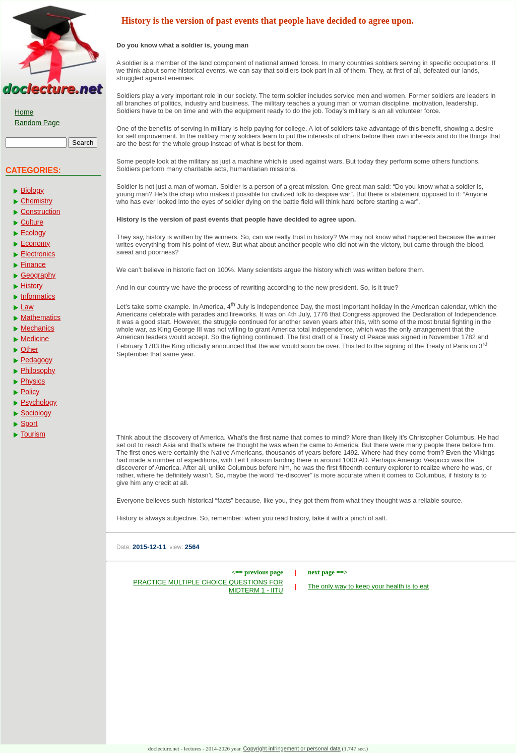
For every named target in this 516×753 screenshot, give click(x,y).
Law (27, 307)
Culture (32, 222)
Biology (32, 190)
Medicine (35, 339)
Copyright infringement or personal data (292, 748)
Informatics (38, 296)
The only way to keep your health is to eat (368, 586)
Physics (33, 381)
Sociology (36, 413)
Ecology (33, 233)
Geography (38, 275)
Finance (33, 264)
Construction (40, 211)
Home (24, 112)
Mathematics (40, 317)
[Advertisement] (310, 398)
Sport (29, 423)
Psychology (39, 402)
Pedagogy (36, 360)
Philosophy (38, 370)
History (32, 286)
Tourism (33, 434)
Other (29, 349)
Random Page (37, 123)
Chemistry (36, 201)
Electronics (38, 254)
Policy (30, 392)
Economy (35, 243)
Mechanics (37, 328)
